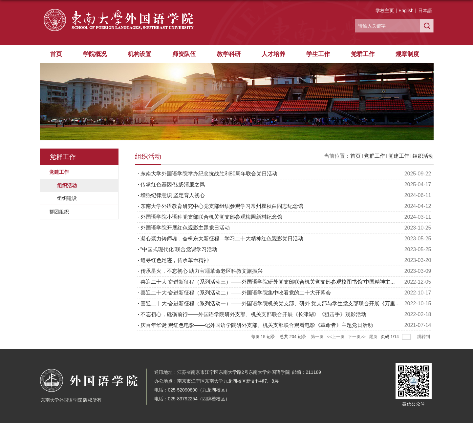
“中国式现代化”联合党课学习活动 (179, 249)
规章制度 (407, 54)
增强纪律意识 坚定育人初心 (172, 195)
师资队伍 (184, 54)
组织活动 (423, 156)
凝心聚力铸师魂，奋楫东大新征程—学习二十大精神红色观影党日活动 (221, 238)
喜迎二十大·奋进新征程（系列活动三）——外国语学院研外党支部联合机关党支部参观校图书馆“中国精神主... (267, 282)
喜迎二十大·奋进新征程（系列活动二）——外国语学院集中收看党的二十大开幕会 (235, 292)
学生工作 (318, 54)
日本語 (425, 10)
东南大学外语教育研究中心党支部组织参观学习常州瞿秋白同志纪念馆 (221, 206)
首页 (56, 54)
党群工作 (363, 54)
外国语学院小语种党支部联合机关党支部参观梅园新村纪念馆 (211, 217)
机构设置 (139, 54)
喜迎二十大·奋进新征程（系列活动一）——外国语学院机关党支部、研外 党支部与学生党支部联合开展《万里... (270, 303)
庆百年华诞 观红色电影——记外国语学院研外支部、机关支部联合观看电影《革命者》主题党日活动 (256, 325)
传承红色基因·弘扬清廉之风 (172, 184)
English (406, 10)
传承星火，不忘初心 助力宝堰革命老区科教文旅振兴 (201, 271)
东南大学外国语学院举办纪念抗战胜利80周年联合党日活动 (209, 173)
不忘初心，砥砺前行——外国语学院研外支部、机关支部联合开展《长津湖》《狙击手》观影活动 (253, 314)
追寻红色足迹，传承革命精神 (174, 260)
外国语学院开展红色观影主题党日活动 (185, 228)
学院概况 (95, 54)
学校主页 (385, 10)
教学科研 (229, 54)
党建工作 (398, 156)
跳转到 (424, 336)
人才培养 (273, 54)
